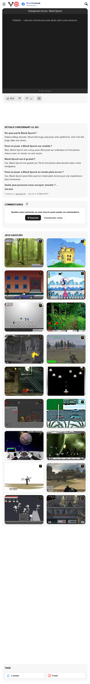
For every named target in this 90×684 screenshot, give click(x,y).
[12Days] (66, 413)
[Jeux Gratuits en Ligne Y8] (14, 4)
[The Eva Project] (66, 445)
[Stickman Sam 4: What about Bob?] (24, 317)
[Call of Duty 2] (24, 349)
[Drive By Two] (24, 284)
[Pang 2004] (66, 317)
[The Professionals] (66, 509)
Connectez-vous (53, 217)
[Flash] (66, 676)
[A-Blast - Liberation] (66, 381)
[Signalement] (29, 98)
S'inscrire (33, 217)
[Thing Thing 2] (24, 509)
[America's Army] (66, 349)
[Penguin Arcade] (66, 284)
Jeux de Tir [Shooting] (20, 194)
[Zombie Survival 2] (24, 381)
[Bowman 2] (24, 477)
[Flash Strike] (66, 477)
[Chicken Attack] (66, 252)
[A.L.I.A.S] (24, 413)
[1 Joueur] (24, 676)
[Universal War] (24, 445)
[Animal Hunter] (24, 252)
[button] (9, 189)
